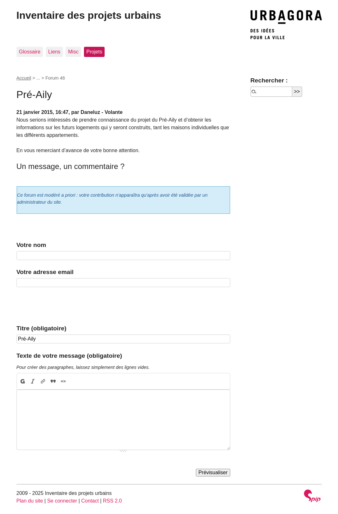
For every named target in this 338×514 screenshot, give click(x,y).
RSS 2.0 (112, 500)
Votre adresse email (45, 272)
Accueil (24, 78)
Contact (90, 500)
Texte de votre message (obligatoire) (69, 355)
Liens (54, 51)
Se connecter (62, 500)
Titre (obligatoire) (41, 328)
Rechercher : (269, 80)
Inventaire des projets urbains (89, 15)
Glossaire (30, 51)
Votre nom (31, 245)
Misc (73, 51)
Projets (94, 51)
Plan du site (30, 500)
